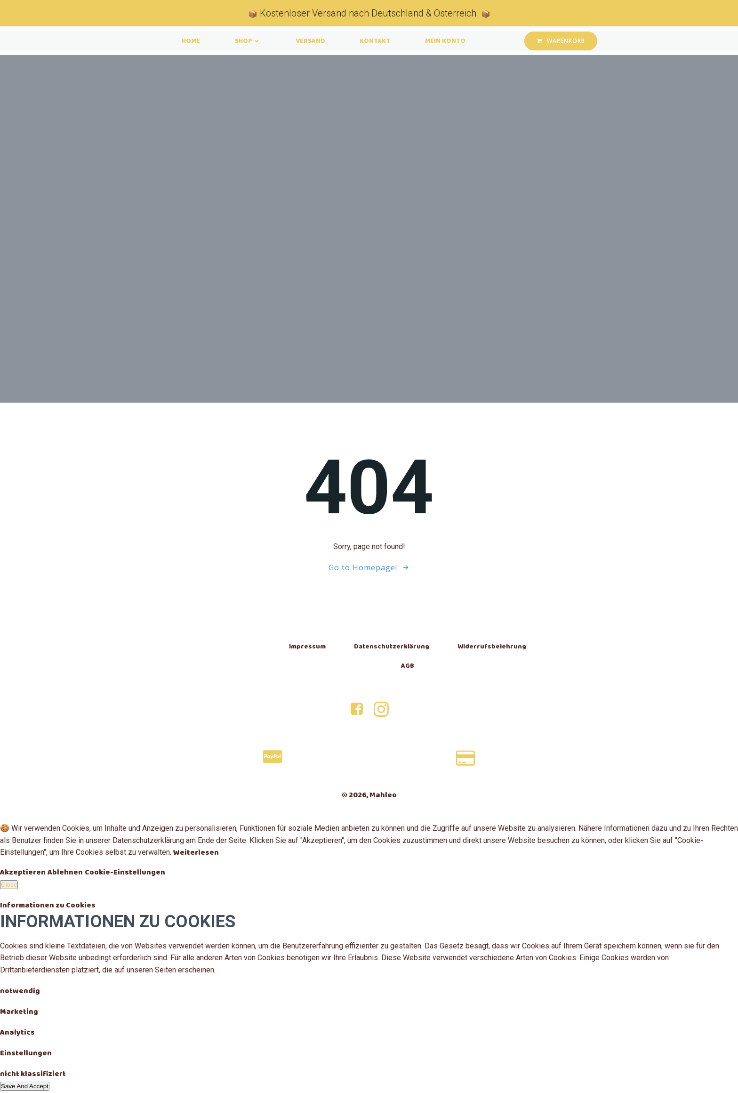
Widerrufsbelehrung (491, 647)
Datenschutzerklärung (391, 647)
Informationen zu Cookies (48, 907)
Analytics (17, 1034)
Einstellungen (26, 1055)
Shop (245, 41)
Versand (310, 41)
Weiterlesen (196, 854)
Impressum (307, 647)
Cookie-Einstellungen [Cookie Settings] (125, 874)
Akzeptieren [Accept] (23, 874)
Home (185, 41)
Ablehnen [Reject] (65, 874)
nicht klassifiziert (33, 1075)
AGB (407, 666)
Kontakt (378, 41)
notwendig (20, 992)
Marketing (19, 1013)
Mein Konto (451, 41)
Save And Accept (24, 1087)
